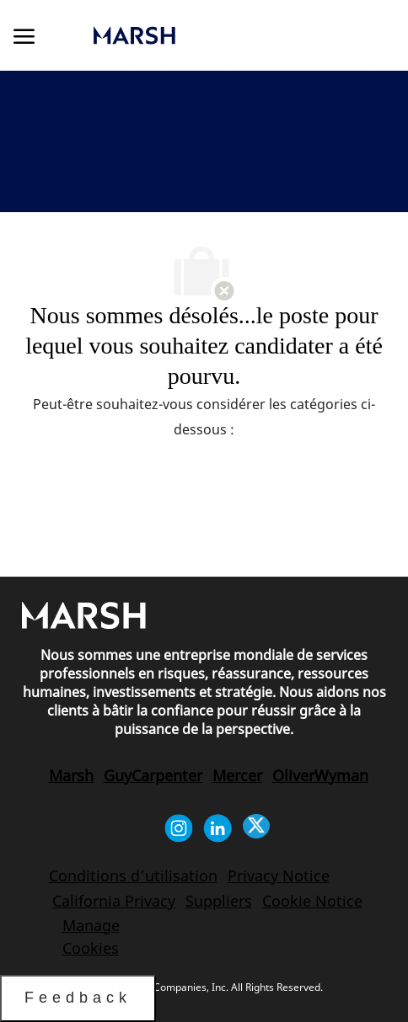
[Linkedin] (217, 828)
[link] (193, 35)
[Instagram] (178, 828)
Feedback (78, 997)
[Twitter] (256, 828)
